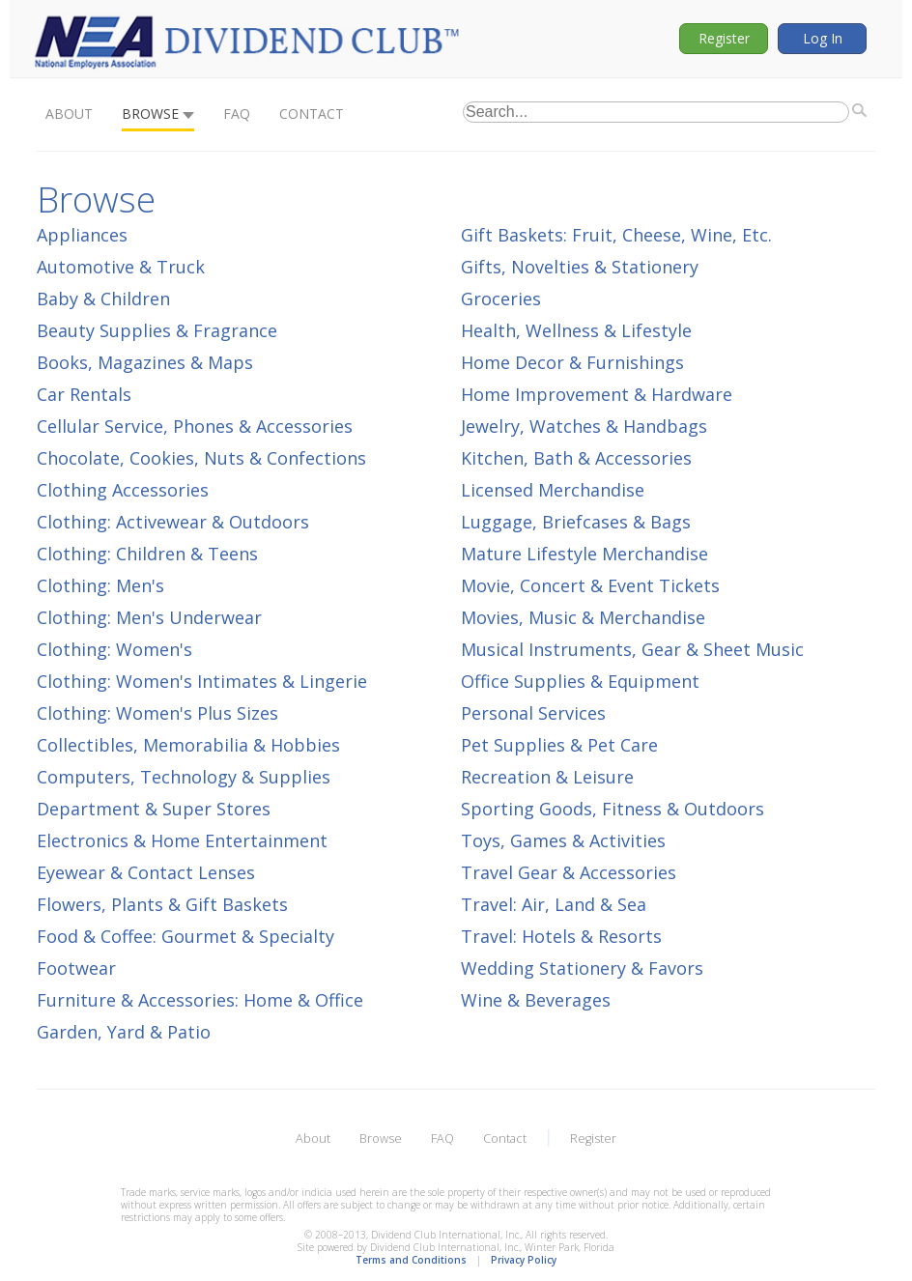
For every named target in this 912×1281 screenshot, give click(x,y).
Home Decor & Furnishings (572, 362)
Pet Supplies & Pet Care (559, 744)
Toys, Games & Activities (563, 840)
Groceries (501, 298)
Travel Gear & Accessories (568, 872)
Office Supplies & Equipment (580, 681)
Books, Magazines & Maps (145, 362)
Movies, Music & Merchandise (583, 617)
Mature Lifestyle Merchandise (584, 553)
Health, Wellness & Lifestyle (576, 330)
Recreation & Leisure (547, 776)
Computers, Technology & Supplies (183, 776)
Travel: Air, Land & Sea (553, 904)
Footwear (76, 968)
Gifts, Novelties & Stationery (579, 266)
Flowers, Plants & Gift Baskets (162, 904)
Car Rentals (84, 394)
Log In (822, 38)
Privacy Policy (523, 1260)
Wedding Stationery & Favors (582, 968)
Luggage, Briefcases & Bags (576, 521)
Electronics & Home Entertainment (182, 840)
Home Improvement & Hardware (596, 394)
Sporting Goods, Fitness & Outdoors (612, 808)
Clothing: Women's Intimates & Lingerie (202, 681)
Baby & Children (103, 298)
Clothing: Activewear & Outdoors (173, 521)
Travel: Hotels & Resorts (561, 936)
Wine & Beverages (536, 999)
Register (724, 38)
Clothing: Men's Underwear (149, 617)
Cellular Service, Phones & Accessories (195, 426)
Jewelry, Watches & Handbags (584, 426)
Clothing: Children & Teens (147, 553)
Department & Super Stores (154, 808)
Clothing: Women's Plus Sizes (157, 713)
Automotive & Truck (121, 266)
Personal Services (533, 713)
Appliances (82, 234)
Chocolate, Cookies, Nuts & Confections (201, 458)
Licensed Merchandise (552, 489)
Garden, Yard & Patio (124, 1031)
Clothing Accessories (123, 489)
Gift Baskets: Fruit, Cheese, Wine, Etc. (616, 234)
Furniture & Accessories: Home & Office (200, 999)
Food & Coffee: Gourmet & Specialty (185, 936)
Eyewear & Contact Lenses (146, 872)
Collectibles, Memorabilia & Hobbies (188, 744)
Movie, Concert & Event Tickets (590, 585)
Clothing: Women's (114, 649)
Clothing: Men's (100, 585)
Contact (311, 113)
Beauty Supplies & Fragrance (157, 330)
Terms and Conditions (411, 1260)
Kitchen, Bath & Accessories (576, 458)
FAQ (236, 113)
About (69, 113)
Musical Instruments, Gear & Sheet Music (632, 649)
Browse (150, 113)
